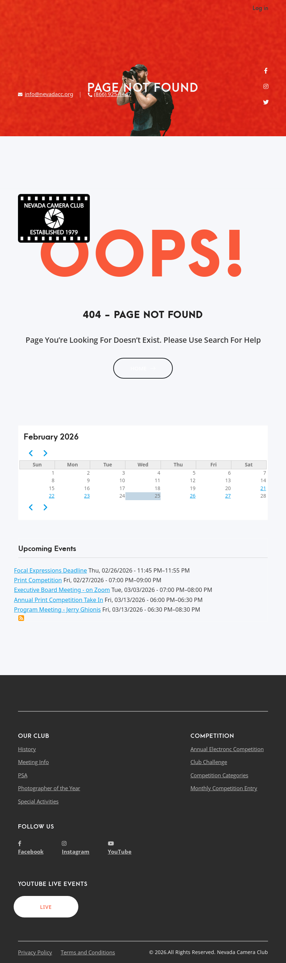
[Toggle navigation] (262, 218)
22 (52, 495)
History (27, 749)
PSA (22, 775)
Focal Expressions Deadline (50, 570)
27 (228, 495)
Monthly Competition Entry (223, 788)
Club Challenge (208, 761)
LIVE (46, 906)
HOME (143, 368)
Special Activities (38, 801)
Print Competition (38, 580)
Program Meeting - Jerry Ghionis (57, 609)
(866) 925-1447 (109, 94)
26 (193, 495)
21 (263, 488)
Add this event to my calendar (21, 618)
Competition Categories (219, 775)
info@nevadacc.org (45, 94)
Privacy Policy (35, 952)
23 (87, 495)
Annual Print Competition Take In (58, 600)
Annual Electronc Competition (227, 749)
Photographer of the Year (49, 788)
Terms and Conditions (88, 952)
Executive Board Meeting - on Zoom (62, 590)
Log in (260, 8)
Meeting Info (33, 761)
